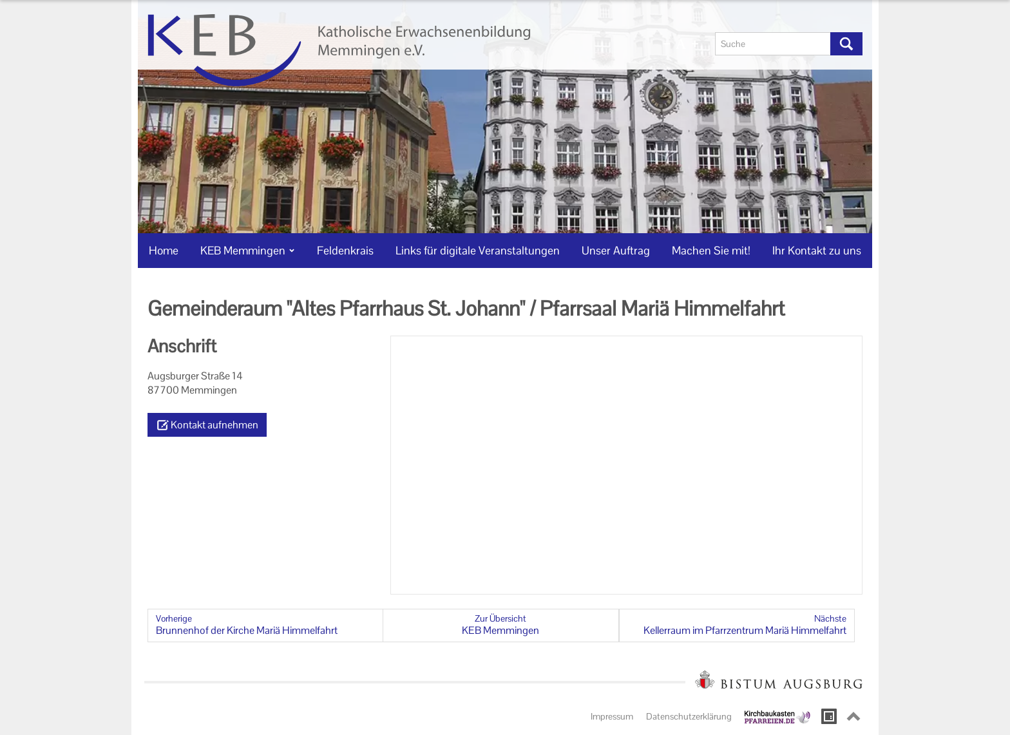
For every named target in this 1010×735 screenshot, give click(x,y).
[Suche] (773, 43)
